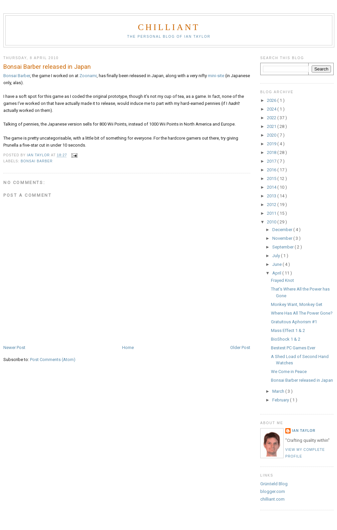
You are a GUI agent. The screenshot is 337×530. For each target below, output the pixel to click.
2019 (272, 143)
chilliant (169, 27)
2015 (272, 178)
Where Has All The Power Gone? (302, 313)
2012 (272, 204)
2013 (272, 195)
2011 (272, 213)
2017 (272, 161)
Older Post (240, 347)
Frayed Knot (282, 280)
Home (128, 347)
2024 (272, 109)
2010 (272, 221)
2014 (272, 187)
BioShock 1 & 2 (285, 339)
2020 (272, 135)
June (277, 264)
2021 (272, 126)
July (276, 255)
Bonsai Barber (16, 75)
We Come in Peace (289, 371)
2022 (272, 117)
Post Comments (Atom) (52, 359)
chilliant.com (272, 499)
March (278, 391)
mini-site (216, 75)
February (281, 399)
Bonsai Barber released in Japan (302, 380)
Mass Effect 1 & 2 (288, 330)
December (282, 229)
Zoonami (88, 75)
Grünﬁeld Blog (274, 483)
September (283, 246)
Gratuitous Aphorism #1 (294, 321)
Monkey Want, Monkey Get (296, 304)
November (282, 238)
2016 (272, 169)
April (277, 273)
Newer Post (14, 347)
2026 (272, 100)
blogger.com (272, 491)
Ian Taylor (303, 430)
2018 (272, 152)
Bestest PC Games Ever (293, 347)
